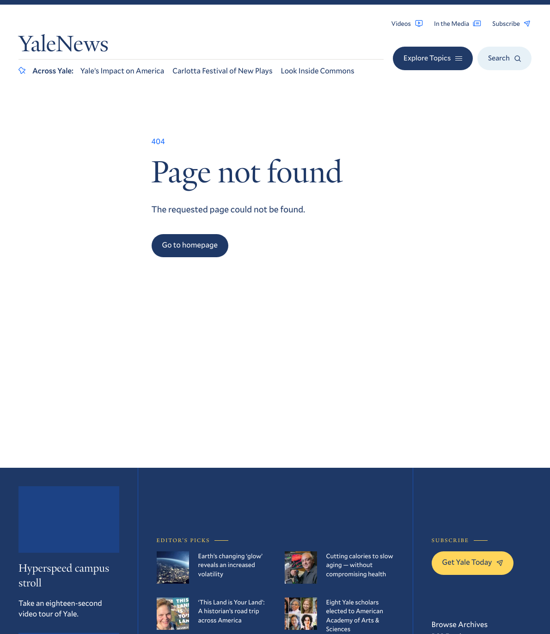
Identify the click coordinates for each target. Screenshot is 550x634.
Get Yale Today (472, 562)
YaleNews (63, 46)
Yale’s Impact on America (122, 71)
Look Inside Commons (317, 71)
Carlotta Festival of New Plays (222, 71)
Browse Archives (460, 624)
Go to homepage (190, 245)
